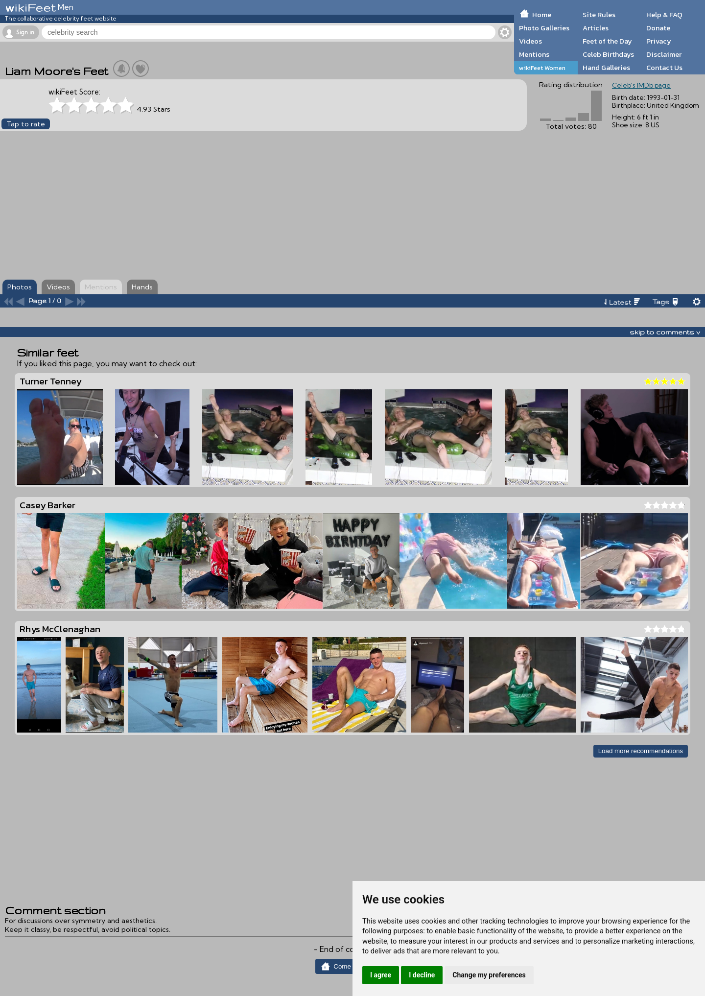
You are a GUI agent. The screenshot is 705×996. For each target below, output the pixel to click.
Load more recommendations (640, 751)
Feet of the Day (607, 41)
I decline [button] (422, 975)
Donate (658, 28)
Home (541, 14)
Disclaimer (664, 54)
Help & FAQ (664, 14)
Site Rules (599, 14)
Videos (530, 41)
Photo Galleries (544, 28)
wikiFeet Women (542, 67)
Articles (596, 28)
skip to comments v (665, 332)
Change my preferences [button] (488, 975)
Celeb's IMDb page (641, 85)
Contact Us (664, 67)
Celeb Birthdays (608, 54)
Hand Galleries (606, 67)
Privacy (658, 41)
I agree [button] (380, 975)
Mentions (534, 54)
